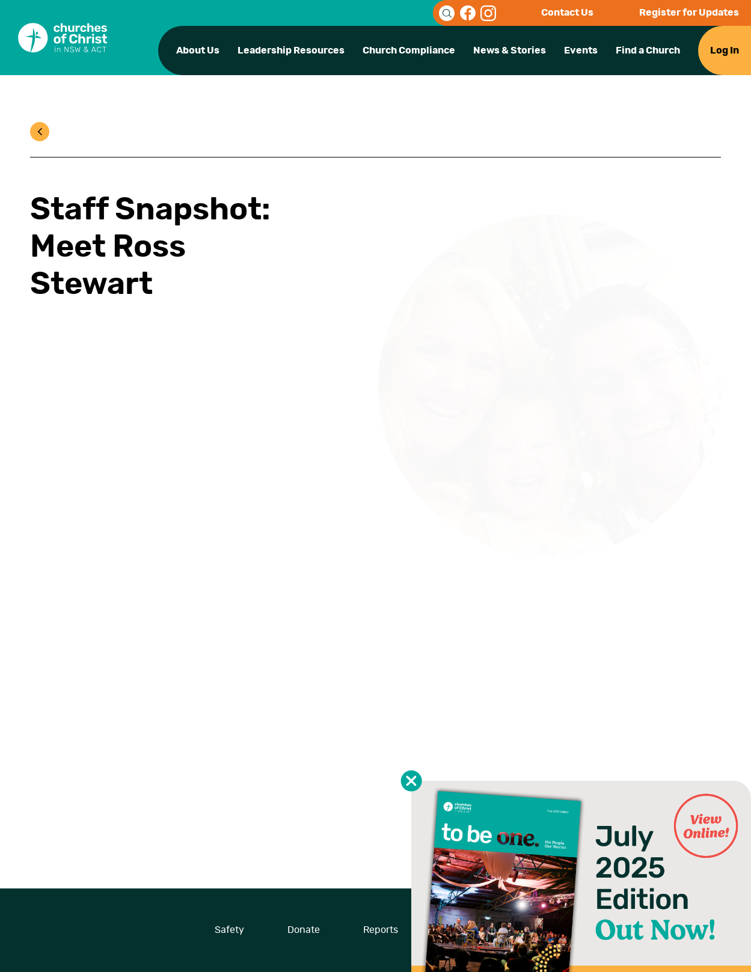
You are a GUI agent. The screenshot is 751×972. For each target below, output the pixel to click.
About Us (197, 50)
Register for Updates (689, 12)
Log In (724, 50)
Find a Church (648, 50)
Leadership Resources (291, 50)
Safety (229, 930)
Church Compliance (409, 50)
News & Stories (509, 50)
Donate (303, 930)
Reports (380, 930)
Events (581, 50)
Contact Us (567, 12)
